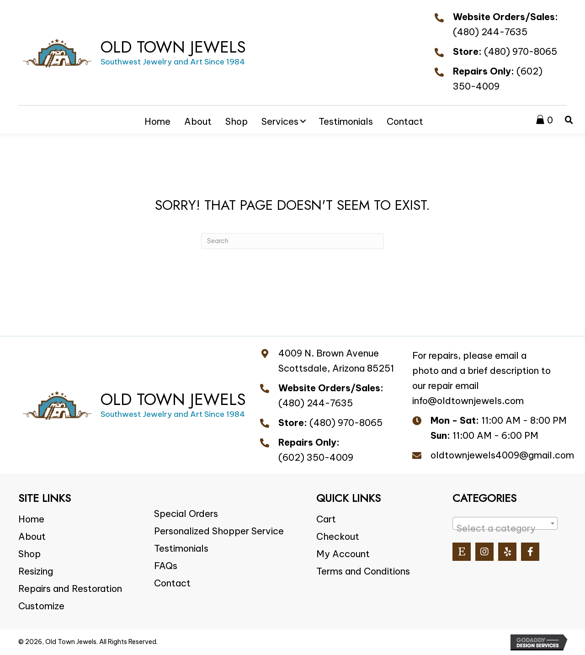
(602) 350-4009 (315, 457)
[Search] (292, 241)
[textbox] (505, 528)
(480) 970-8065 (520, 51)
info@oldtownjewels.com (468, 400)
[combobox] (505, 523)
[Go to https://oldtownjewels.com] (134, 52)
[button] (303, 121)
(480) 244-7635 (490, 31)
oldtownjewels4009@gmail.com (502, 455)
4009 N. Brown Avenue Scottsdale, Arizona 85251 (336, 360)
